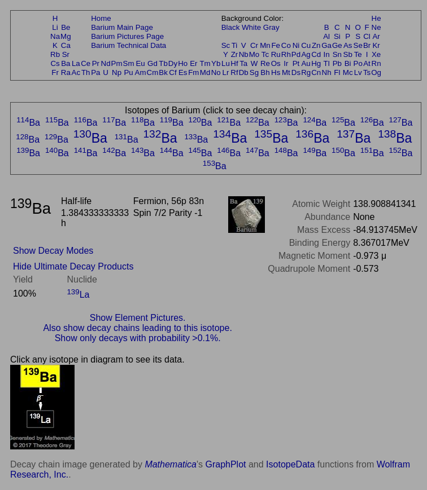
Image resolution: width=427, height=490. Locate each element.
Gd (152, 63)
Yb (215, 63)
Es (183, 72)
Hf (234, 63)
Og (376, 72)
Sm (128, 63)
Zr (234, 54)
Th (85, 72)
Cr (254, 45)
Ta (243, 63)
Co (286, 45)
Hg (316, 63)
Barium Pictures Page (127, 36)
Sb (347, 54)
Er (193, 63)
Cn (316, 72)
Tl (327, 63)
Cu (306, 45)
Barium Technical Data (128, 45)
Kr (376, 45)
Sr (65, 54)
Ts (367, 72)
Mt (286, 72)
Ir (286, 63)
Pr (95, 63)
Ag (305, 54)
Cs (54, 63)
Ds (295, 72)
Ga (326, 45)
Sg (254, 72)
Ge (337, 45)
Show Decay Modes (53, 250)
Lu (225, 63)
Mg (65, 36)
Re (265, 63)
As (347, 45)
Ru (276, 54)
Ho (183, 63)
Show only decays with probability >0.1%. (138, 338)
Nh (327, 72)
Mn (265, 45)
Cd (316, 54)
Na (55, 36)
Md (205, 72)
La (76, 63)
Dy (172, 63)
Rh (286, 54)
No (216, 72)
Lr (226, 72)
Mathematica (171, 464)
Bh (264, 72)
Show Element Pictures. (138, 318)
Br (367, 45)
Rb (55, 54)
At (367, 63)
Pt (296, 63)
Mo (254, 54)
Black (230, 27)
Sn (337, 54)
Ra (66, 72)
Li (55, 27)
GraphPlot (225, 464)
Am (140, 72)
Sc (225, 45)
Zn (316, 45)
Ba (65, 63)
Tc (265, 54)
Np (116, 72)
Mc (348, 72)
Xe (376, 54)
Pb (337, 63)
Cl (367, 36)
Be (65, 27)
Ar (376, 36)
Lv (358, 72)
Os (276, 63)
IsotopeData (290, 464)
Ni (296, 45)
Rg (306, 72)
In (327, 54)
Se (358, 45)
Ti (235, 45)
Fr (55, 72)
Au (305, 63)
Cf (172, 72)
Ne (376, 27)
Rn (376, 63)
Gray (271, 27)
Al (326, 36)
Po (358, 63)
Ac (76, 72)
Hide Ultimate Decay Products (73, 266)
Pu (128, 72)
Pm (117, 63)
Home (101, 18)
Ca (66, 45)
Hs (275, 72)
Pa (95, 72)
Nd (106, 63)
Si (337, 36)
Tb (163, 63)
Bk (163, 72)
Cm (153, 72)
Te (358, 54)
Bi (348, 63)
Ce (85, 63)
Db (244, 72)
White (251, 27)
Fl (337, 72)
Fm (193, 72)
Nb (244, 54)
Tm (204, 63)
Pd (295, 54)
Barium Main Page (122, 27)
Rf (234, 72)
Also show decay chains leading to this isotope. (137, 328)
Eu (140, 63)
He (376, 18)
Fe (275, 45)
